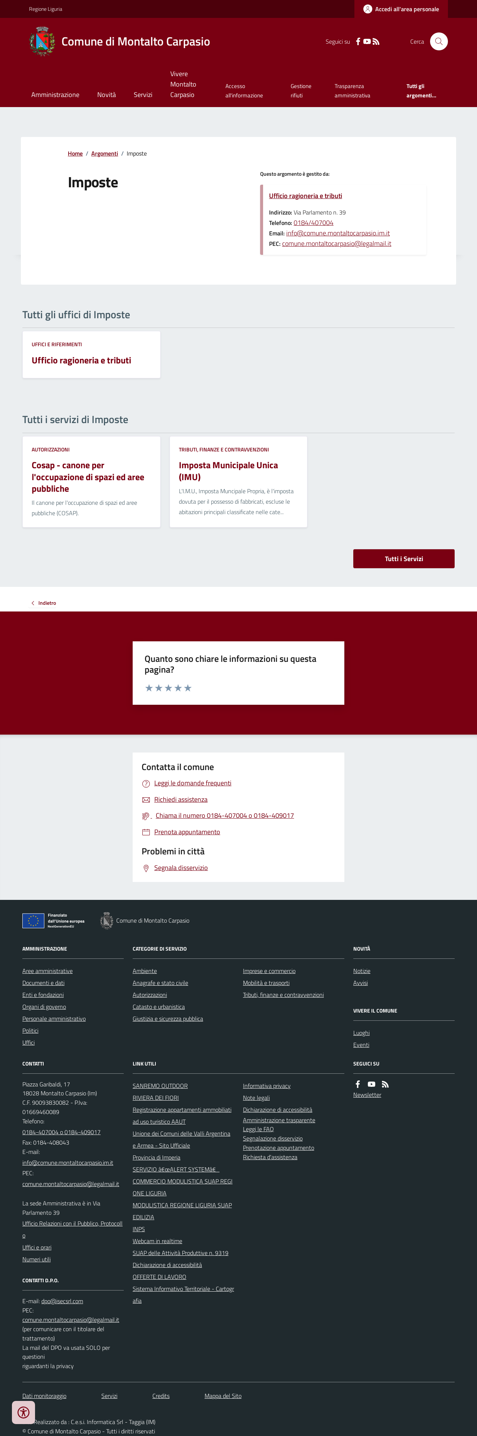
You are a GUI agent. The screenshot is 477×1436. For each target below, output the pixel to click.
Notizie (361, 970)
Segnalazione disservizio (273, 1138)
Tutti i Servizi (404, 559)
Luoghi (361, 1032)
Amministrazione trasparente (279, 1120)
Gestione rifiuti (301, 90)
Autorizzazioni (51, 449)
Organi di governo (44, 1006)
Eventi (361, 1044)
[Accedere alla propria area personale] (401, 9)
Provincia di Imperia (156, 1157)
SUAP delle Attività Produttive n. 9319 (180, 1252)
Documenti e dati (43, 982)
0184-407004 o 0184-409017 (61, 1131)
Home (75, 153)
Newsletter (367, 1094)
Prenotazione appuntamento (278, 1147)
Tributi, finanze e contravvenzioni (224, 449)
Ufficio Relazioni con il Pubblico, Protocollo (72, 1229)
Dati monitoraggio (44, 1395)
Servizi (143, 95)
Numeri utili (36, 1259)
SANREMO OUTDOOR (160, 1085)
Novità (106, 95)
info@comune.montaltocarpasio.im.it (338, 233)
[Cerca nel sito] (436, 41)
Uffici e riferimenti (57, 344)
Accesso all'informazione (244, 90)
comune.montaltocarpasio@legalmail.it (336, 243)
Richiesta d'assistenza (270, 1156)
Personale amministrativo (54, 1018)
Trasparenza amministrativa (352, 90)
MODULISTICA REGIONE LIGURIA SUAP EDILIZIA (182, 1211)
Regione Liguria (45, 9)
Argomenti (104, 153)
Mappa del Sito (223, 1395)
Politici (30, 1030)
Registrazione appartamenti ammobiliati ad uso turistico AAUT (182, 1115)
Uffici (28, 1042)
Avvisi (360, 982)
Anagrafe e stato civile (160, 982)
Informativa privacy (267, 1085)
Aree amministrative (47, 970)
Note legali (256, 1097)
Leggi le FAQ (258, 1128)
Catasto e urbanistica (159, 1006)
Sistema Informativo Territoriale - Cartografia (183, 1294)
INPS (139, 1228)
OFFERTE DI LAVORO (159, 1276)
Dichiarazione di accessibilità (167, 1264)
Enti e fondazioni (43, 994)
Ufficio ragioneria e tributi (305, 196)
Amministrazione (55, 95)
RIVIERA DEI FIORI (156, 1097)
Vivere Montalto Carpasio (183, 84)
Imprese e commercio (269, 970)
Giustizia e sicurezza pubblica (168, 1018)
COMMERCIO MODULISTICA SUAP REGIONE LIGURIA (183, 1187)
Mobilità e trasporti (266, 982)
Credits (161, 1395)
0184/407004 (314, 223)
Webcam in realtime (157, 1240)
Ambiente (145, 970)
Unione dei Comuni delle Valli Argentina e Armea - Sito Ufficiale (181, 1139)
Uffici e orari (36, 1247)
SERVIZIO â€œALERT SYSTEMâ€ (176, 1169)
